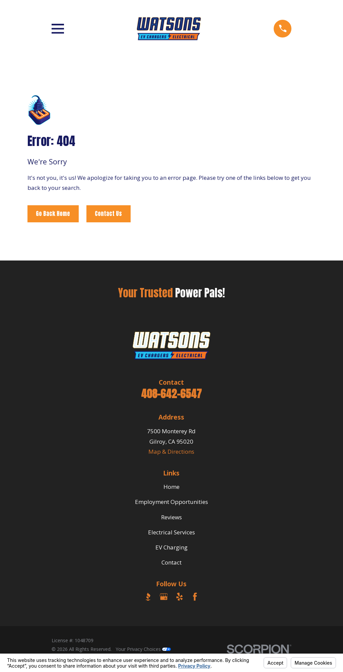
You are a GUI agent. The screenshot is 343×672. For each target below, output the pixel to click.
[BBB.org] (148, 597)
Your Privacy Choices (143, 649)
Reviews (171, 517)
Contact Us (108, 213)
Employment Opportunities (171, 502)
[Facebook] (195, 597)
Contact (171, 562)
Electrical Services (171, 532)
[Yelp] (180, 597)
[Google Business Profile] (164, 597)
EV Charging (171, 547)
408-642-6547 (171, 393)
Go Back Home (53, 213)
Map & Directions (171, 451)
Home (171, 487)
